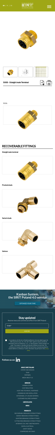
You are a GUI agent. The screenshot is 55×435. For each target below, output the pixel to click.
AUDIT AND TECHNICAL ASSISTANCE (27, 391)
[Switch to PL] (7, 5)
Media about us (27, 378)
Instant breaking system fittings (27, 416)
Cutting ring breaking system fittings (27, 421)
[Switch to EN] (4, 5)
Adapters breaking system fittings (27, 418)
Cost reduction (27, 388)
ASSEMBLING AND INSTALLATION (27, 393)
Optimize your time (27, 303)
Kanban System (27, 385)
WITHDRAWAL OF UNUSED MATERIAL (27, 396)
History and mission (27, 370)
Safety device (27, 429)
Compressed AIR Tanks (27, 431)
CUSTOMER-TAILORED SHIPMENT (27, 398)
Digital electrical (27, 426)
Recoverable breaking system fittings (28, 413)
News (27, 405)
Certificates (27, 402)
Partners (27, 375)
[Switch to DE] (11, 5)
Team (27, 372)
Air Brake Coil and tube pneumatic (27, 423)
